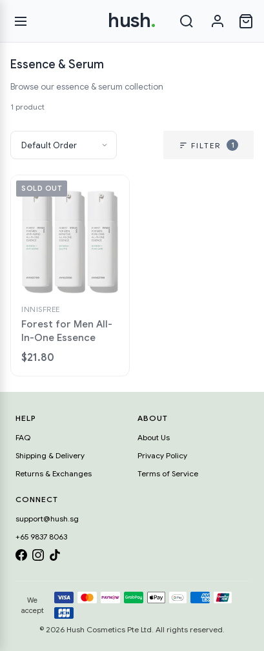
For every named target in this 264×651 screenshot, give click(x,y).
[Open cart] (246, 21)
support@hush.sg (47, 518)
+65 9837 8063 (41, 536)
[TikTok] (55, 557)
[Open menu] (20, 21)
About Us (153, 437)
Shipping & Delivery (50, 455)
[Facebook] (21, 557)
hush (132, 20)
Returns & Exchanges (53, 473)
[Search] (186, 21)
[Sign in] (217, 21)
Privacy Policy (162, 455)
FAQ (22, 437)
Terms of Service (167, 473)
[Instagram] (38, 557)
